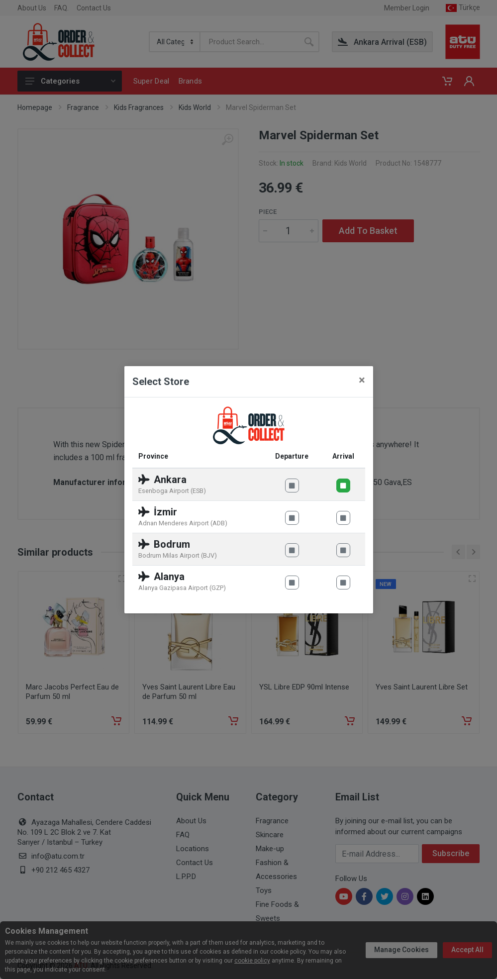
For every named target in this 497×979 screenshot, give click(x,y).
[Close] (362, 380)
